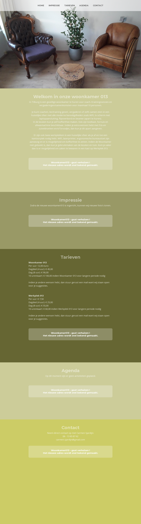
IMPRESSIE (54, 5)
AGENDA (83, 5)
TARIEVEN (69, 5)
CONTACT (98, 5)
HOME (41, 5)
